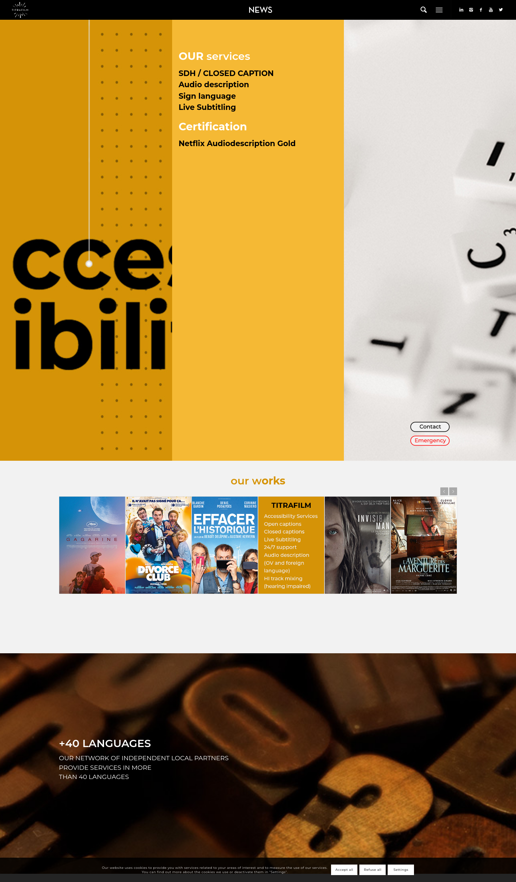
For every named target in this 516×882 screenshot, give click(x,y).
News (249, 5)
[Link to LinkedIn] (461, 9)
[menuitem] (259, 9)
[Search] (423, 10)
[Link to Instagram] (471, 9)
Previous (444, 491)
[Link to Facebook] (481, 9)
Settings (401, 870)
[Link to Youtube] (491, 9)
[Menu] (439, 10)
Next (453, 491)
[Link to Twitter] (501, 9)
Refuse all (372, 870)
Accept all (344, 870)
